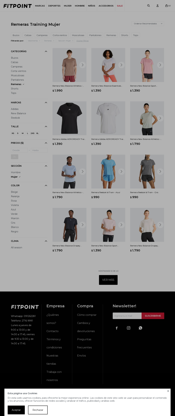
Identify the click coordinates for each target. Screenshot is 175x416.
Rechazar (37, 410)
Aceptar (16, 410)
